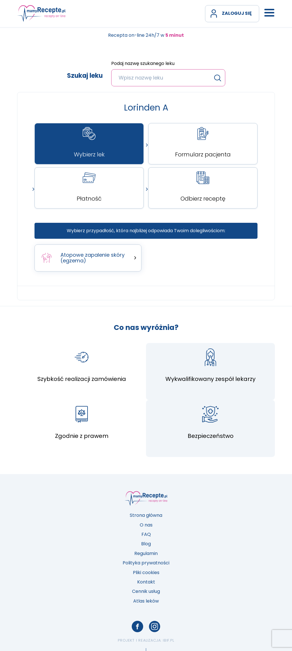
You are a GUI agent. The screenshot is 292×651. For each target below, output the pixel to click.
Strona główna (146, 515)
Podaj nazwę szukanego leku (143, 64)
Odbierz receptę (203, 199)
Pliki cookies (146, 572)
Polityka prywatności (146, 563)
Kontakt (146, 582)
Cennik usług (146, 591)
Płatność (89, 199)
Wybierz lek (89, 154)
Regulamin (146, 553)
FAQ (146, 534)
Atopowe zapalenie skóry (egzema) (83, 257)
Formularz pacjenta (203, 154)
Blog (146, 543)
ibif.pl (168, 640)
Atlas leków (146, 601)
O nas (146, 525)
